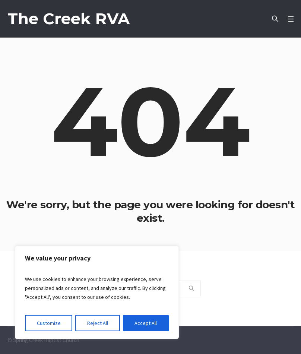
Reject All (97, 323)
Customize (49, 323)
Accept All (145, 323)
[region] (97, 292)
